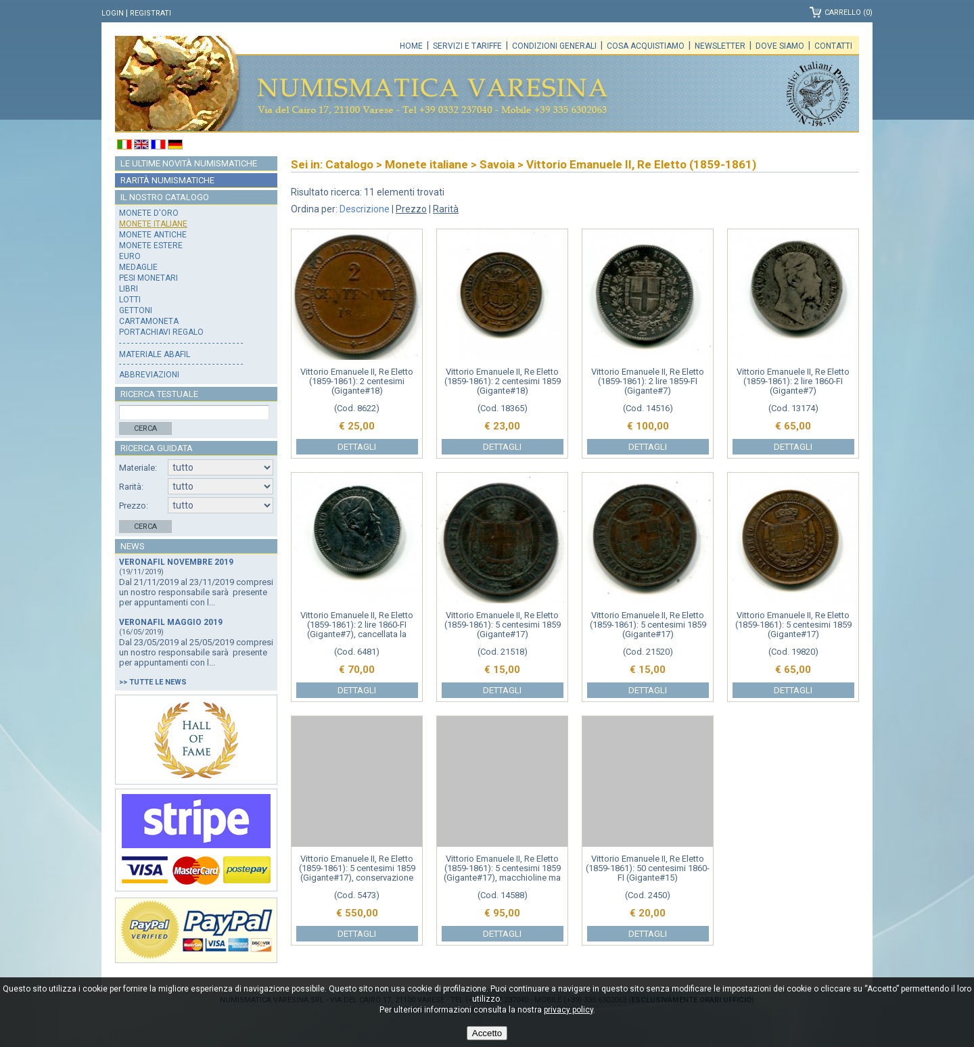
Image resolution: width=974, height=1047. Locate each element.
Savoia (497, 164)
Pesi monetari (148, 278)
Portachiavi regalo (161, 332)
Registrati (150, 13)
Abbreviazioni (149, 374)
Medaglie (138, 267)
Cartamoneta (149, 321)
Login (112, 13)
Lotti (130, 299)
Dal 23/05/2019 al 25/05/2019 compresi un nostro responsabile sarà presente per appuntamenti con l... (196, 652)
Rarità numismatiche (167, 180)
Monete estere (151, 245)
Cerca (145, 428)
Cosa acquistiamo (646, 46)
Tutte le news (158, 682)
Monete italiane (153, 224)
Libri (128, 289)
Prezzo (411, 209)
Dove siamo (780, 46)
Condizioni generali (554, 46)
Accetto (487, 1033)
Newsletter (720, 46)
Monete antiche (153, 234)
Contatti (833, 46)
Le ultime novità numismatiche (188, 163)
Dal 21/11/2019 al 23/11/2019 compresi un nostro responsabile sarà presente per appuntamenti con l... (196, 592)
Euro (130, 256)
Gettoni (135, 310)
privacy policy (568, 1010)
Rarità (446, 209)
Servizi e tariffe (467, 46)
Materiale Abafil (154, 354)
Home (411, 46)
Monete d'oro (149, 213)
